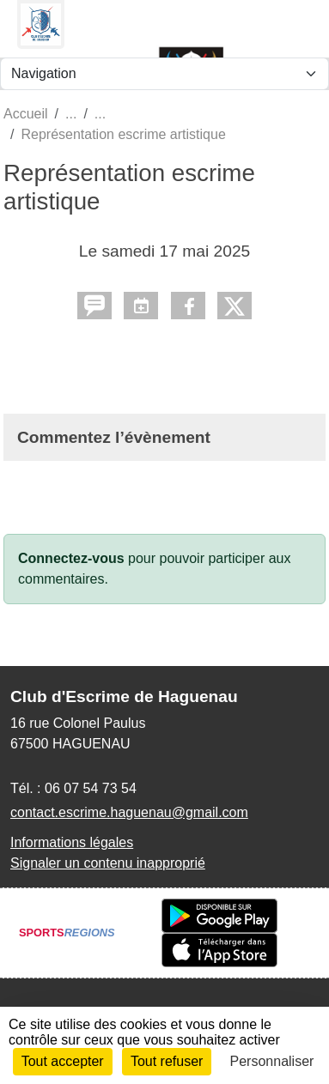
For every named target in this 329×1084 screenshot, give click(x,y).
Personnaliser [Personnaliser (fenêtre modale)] (272, 1061)
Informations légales (71, 842)
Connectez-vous (71, 558)
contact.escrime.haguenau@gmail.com (129, 812)
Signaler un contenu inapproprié (107, 863)
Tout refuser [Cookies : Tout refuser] (167, 1061)
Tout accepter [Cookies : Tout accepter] (62, 1061)
